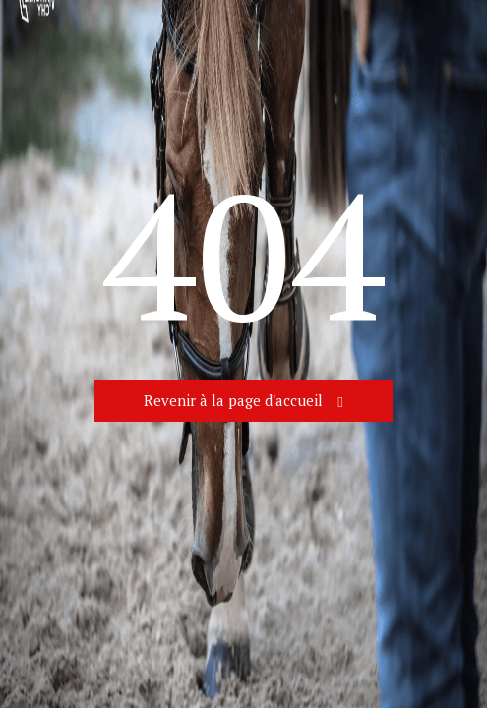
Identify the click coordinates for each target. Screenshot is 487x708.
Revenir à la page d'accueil (233, 400)
